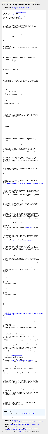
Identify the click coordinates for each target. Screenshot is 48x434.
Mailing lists (10, 2)
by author (36, 428)
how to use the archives (12, 429)
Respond (20, 7)
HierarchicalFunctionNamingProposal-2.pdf (26, 413)
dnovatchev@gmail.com (19, 16)
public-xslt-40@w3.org (23, 2)
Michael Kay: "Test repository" (20, 423)
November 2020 (32, 2)
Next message (17, 8)
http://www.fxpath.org (17, 355)
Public (15, 2)
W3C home (4, 2)
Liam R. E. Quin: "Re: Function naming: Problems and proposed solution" (27, 421)
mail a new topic (25, 426)
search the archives (22, 429)
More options (26, 7)
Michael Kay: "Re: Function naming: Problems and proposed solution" (24, 424)
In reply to (31, 8)
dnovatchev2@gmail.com (21, 12)
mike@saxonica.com (15, 14)
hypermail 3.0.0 (19, 431)
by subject (30, 428)
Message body (15, 7)
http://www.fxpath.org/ (9, 356)
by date (21, 428)
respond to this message (16, 426)
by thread (26, 428)
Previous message (24, 8)
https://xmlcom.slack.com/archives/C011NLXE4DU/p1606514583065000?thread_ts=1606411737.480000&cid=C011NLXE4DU (18, 241)
